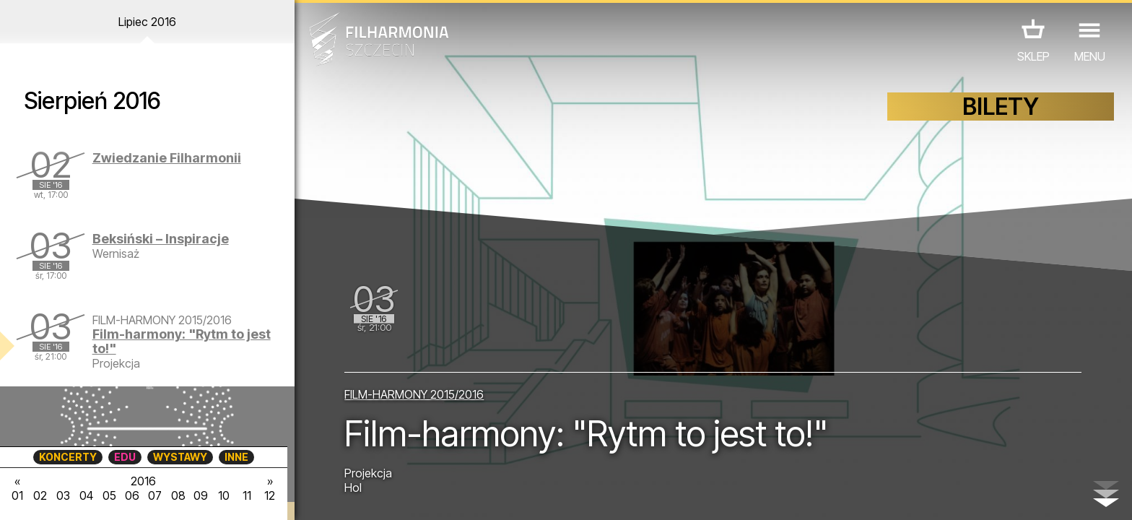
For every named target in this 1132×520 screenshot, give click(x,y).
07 (155, 495)
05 (109, 495)
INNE (236, 457)
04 (86, 495)
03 (63, 495)
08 (178, 495)
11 (247, 495)
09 (200, 495)
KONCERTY (68, 457)
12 (269, 495)
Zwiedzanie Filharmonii (166, 157)
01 (17, 495)
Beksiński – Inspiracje (160, 238)
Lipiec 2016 (147, 21)
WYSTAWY (180, 457)
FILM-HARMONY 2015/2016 (414, 394)
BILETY (1000, 106)
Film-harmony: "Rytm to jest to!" (181, 341)
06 (132, 495)
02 (40, 495)
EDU (125, 457)
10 (224, 495)
